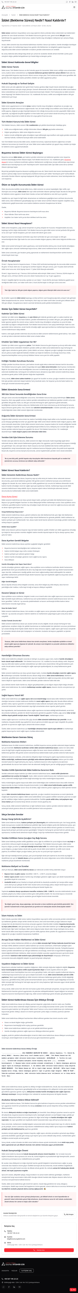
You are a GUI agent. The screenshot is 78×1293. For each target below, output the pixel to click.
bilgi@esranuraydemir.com (16, 1239)
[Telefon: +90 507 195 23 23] (9, 2)
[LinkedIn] (72, 2)
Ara (74, 1290)
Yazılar (13, 15)
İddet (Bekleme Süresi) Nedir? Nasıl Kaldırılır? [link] (34, 15)
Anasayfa (5, 15)
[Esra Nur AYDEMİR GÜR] (13, 7)
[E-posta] (75, 2)
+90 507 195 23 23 (13, 1233)
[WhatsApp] (67, 2)
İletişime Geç (26, 1271)
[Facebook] (70, 2)
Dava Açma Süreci (9, 496)
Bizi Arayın (69, 1214)
